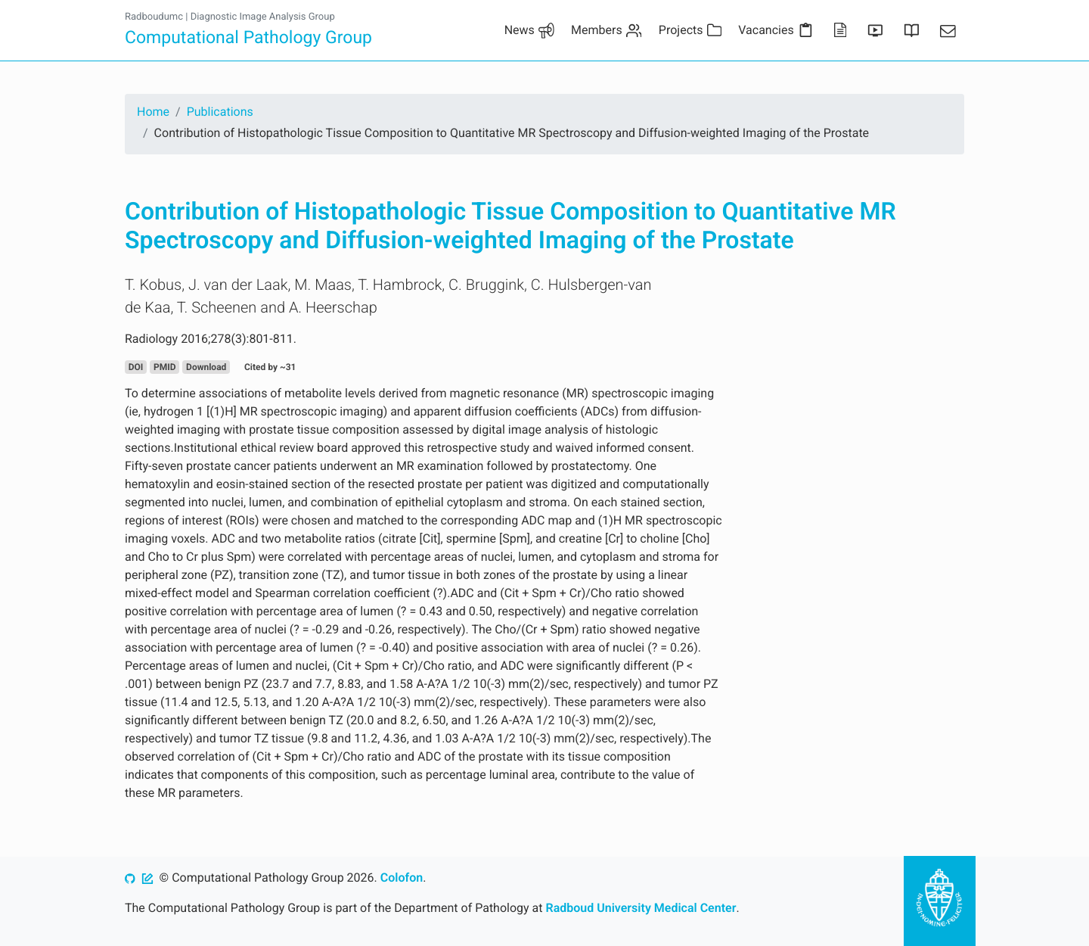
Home (153, 111)
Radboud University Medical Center (641, 908)
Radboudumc (154, 17)
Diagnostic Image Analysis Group (263, 17)
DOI (136, 367)
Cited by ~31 (270, 367)
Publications (220, 111)
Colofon (401, 877)
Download (206, 367)
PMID (165, 367)
